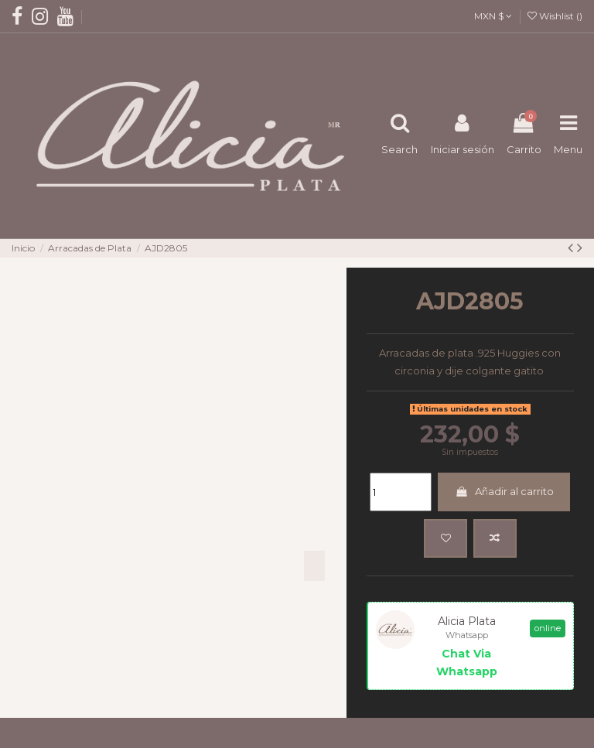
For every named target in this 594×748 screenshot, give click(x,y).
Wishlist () (554, 16)
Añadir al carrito (504, 491)
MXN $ (493, 16)
